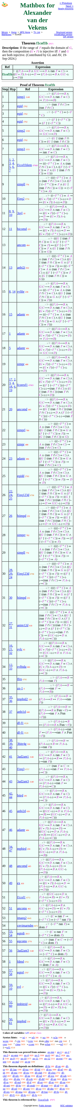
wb (33, 1037)
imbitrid (22, 1004)
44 (10, 797)
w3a (55, 1037)
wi (23, 1037)
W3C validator (66, 1106)
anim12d (22, 625)
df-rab (63, 1075)
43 (10, 781)
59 (10, 985)
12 (10, 665)
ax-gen (14, 1055)
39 (10, 743)
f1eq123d (23, 495)
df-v (5, 1079)
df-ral (39, 1075)
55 (10, 941)
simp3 (21, 149)
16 (10, 645)
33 (10, 668)
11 (10, 229)
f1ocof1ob (43, 1099)
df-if (29, 1082)
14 (13, 291)
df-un (53, 1079)
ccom (31, 1044)
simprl (21, 430)
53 (10, 931)
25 (10, 498)
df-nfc (16, 1075)
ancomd (22, 409)
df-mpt (44, 1085)
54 (10, 935)
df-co (38, 1088)
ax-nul (15, 1061)
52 (10, 1002)
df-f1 (20, 723)
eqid (20, 106)
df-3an (13, 1069)
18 (10, 386)
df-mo (14, 1072)
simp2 (21, 130)
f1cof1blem (24, 165)
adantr (21, 314)
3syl (20, 213)
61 (10, 1023)
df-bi (47, 1066)
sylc (19, 649)
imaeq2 (22, 918)
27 (10, 623)
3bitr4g (21, 743)
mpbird (21, 848)
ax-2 (67, 1052)
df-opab (31, 1085)
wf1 (8, 1047)
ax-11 (35, 1058)
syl (19, 986)
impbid (21, 1021)
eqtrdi (21, 933)
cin (18, 1041)
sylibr (20, 291)
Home (14, 32)
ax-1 (20, 688)
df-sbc (17, 1079)
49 (10, 883)
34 (10, 847)
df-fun (44, 1091)
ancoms (22, 908)
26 (10, 515)
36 (10, 701)
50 (10, 1019)
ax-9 (12, 1058)
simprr (21, 535)
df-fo (23, 1095)
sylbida (21, 666)
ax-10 (24, 1058)
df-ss (5, 1082)
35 (10, 697)
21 (10, 649)
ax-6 (47, 1055)
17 (10, 379)
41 (10, 756)
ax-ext (59, 1058)
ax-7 (58, 1055)
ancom (21, 245)
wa (43, 1037)
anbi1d (21, 711)
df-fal (37, 1069)
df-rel (14, 1088)
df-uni (6, 1085)
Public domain (45, 1106)
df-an (58, 1066)
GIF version (68, 37)
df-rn (62, 1088)
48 (10, 866)
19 (10, 390)
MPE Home (25, 32)
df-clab (38, 1072)
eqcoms (22, 941)
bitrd (20, 795)
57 (10, 970)
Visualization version (63, 34)
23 (10, 458)
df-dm (50, 1088)
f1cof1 (21, 897)
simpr (20, 364)
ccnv (30, 1041)
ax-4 (26, 1055)
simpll (21, 184)
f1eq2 (20, 198)
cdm (46, 1041)
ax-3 (5, 1055)
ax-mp (51, 1052)
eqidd (20, 476)
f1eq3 (20, 769)
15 (10, 314)
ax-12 (47, 1058)
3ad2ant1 (23, 756)
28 (10, 570)
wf (61, 1044)
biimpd (21, 515)
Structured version (64, 32)
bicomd (22, 229)
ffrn (19, 679)
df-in (64, 1079)
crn (60, 1041)
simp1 (21, 96)
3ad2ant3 (23, 781)
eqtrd (20, 972)
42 (10, 793)
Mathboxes (6, 34)
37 (10, 711)
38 (10, 740)
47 (10, 850)
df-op (62, 1082)
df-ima (18, 1091)
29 (10, 573)
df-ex (49, 1069)
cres (5, 1044)
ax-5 (37, 1055)
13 (10, 267)
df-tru (26, 1069)
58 (10, 974)
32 (10, 653)
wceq (5, 1041)
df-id (56, 1085)
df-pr (51, 1082)
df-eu (26, 1072)
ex (18, 883)
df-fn (56, 1091)
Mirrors (5, 32)
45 (10, 811)
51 (10, 908)
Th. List (37, 32)
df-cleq (52, 1072)
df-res (6, 1091)
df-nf (60, 1069)
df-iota (31, 1091)
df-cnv (26, 1088)
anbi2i (21, 267)
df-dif (42, 1079)
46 (10, 830)
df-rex (51, 1075)
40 (10, 747)
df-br (18, 1085)
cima (17, 1044)
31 (10, 627)
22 (10, 491)
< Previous (66, 3)
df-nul (17, 1082)
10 (10, 215)
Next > (69, 6)
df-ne (27, 1075)
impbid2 (22, 699)
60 (10, 1006)
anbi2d (21, 811)
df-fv (34, 1095)
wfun (47, 1044)
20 (10, 409)
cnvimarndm (25, 925)
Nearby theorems (65, 9)
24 (10, 495)
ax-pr (27, 1061)
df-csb (29, 1079)
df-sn (40, 1082)
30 (10, 597)
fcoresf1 (22, 385)
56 (10, 950)
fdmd (20, 961)
